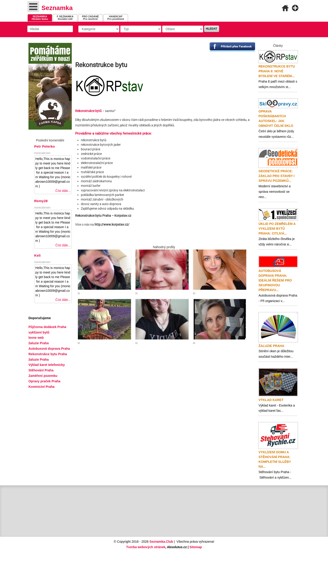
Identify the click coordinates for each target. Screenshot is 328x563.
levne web (36, 337)
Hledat (211, 28)
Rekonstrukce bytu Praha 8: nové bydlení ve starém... (277, 71)
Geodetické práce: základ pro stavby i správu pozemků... (277, 175)
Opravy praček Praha (44, 381)
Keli (37, 255)
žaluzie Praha (38, 359)
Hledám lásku (40, 17)
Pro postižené (115, 17)
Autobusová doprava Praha (49, 348)
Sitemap (196, 547)
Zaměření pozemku (42, 376)
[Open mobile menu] (33, 6)
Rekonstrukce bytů (88, 111)
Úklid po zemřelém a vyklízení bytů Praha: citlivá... (277, 228)
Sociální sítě (65, 17)
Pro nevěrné (90, 17)
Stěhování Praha (41, 370)
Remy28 (41, 201)
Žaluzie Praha (271, 346)
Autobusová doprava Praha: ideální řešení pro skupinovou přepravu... (275, 280)
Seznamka (57, 7)
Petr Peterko (44, 146)
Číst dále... (63, 191)
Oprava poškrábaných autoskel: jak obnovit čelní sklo (276, 118)
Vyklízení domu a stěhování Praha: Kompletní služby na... (275, 459)
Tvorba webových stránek (145, 547)
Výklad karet (271, 400)
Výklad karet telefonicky (46, 365)
